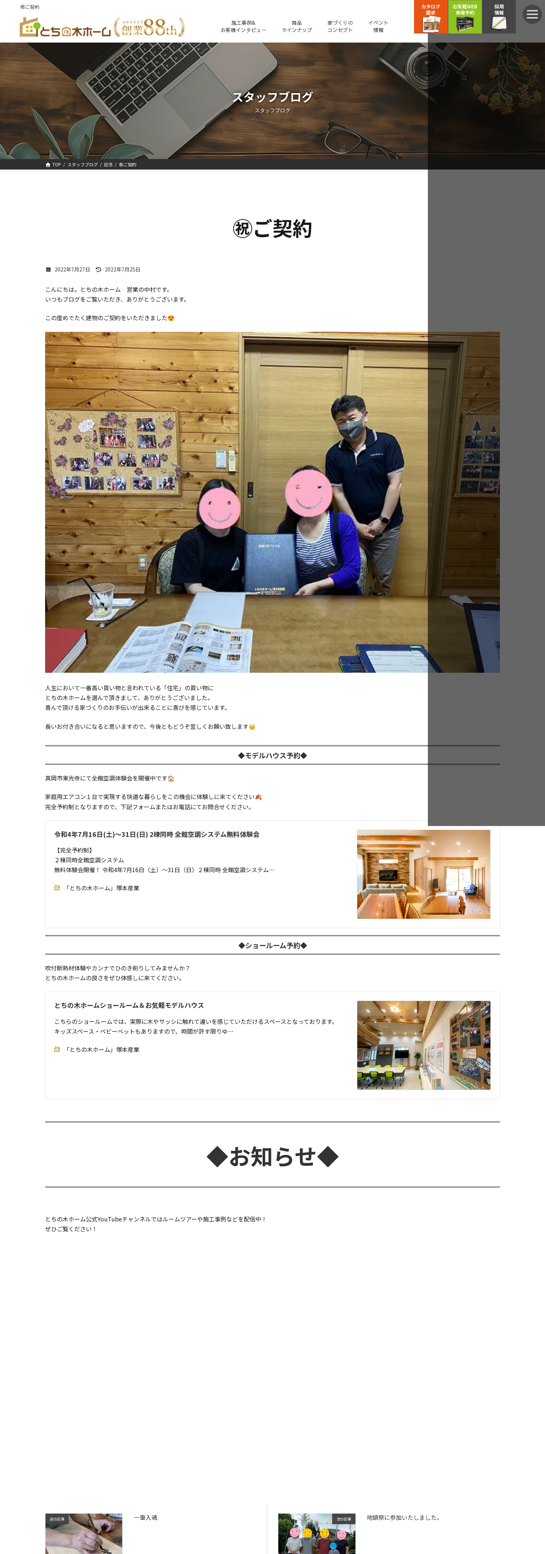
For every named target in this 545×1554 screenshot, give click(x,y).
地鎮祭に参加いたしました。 (404, 1518)
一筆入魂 (145, 1518)
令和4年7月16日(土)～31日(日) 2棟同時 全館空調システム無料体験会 (156, 835)
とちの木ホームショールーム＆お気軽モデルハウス (129, 1006)
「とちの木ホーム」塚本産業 (96, 889)
